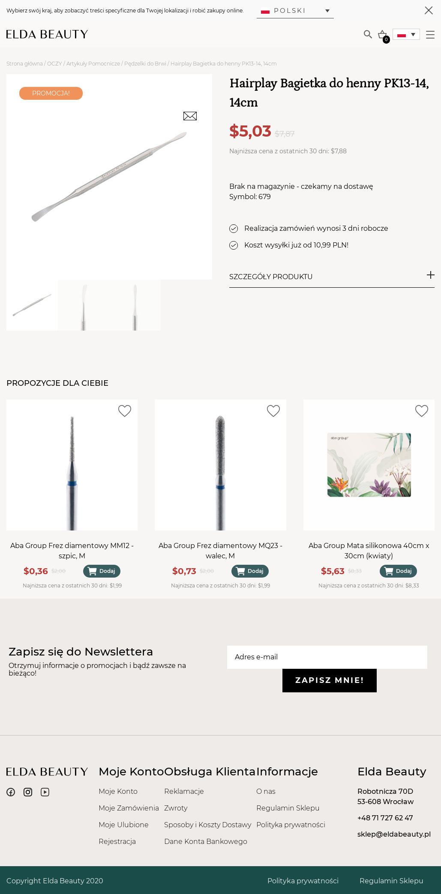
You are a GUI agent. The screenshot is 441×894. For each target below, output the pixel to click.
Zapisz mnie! (329, 680)
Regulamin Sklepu (288, 808)
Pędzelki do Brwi (145, 63)
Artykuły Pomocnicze (93, 63)
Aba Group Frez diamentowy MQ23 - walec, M (220, 551)
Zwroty (175, 808)
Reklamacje (184, 791)
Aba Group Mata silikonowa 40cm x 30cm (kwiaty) (369, 551)
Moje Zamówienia (129, 808)
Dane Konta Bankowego (205, 841)
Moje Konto (118, 791)
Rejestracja (117, 841)
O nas (266, 791)
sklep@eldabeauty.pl (394, 834)
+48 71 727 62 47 (385, 818)
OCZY (54, 63)
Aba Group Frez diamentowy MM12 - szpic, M (72, 551)
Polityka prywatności (290, 825)
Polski (283, 10)
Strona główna (24, 63)
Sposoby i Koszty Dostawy (207, 825)
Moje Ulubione (124, 825)
